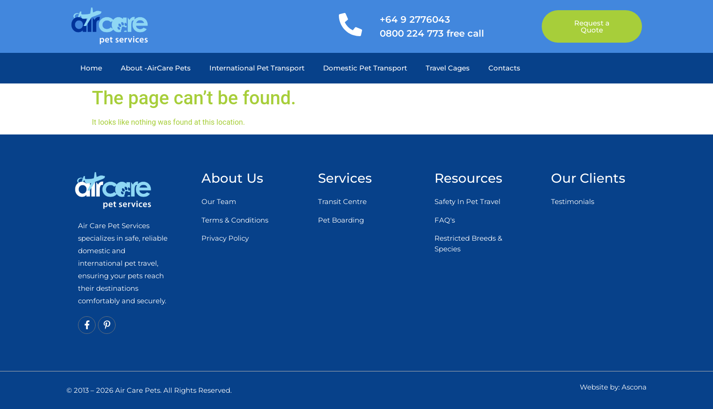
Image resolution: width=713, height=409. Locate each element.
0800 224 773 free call (432, 33)
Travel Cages (448, 68)
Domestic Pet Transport (365, 68)
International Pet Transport (257, 68)
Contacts (504, 68)
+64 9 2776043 (415, 19)
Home (91, 68)
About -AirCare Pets (156, 68)
